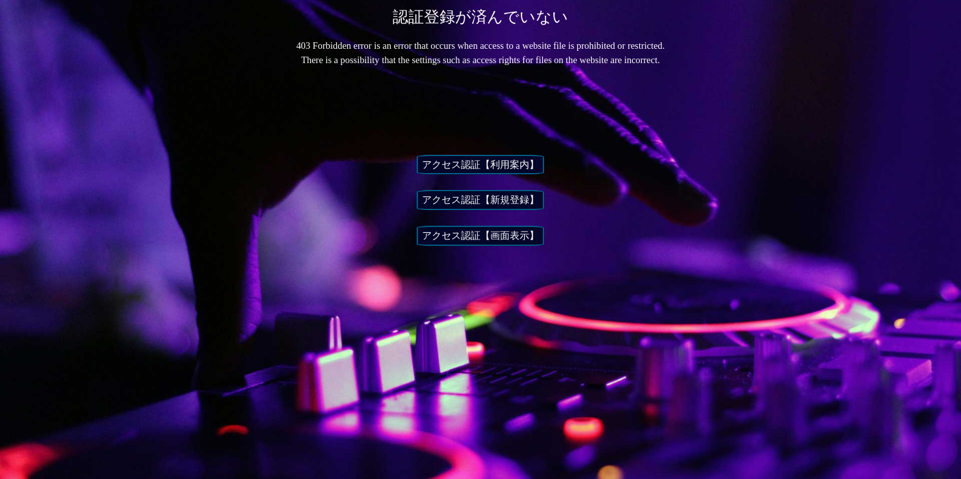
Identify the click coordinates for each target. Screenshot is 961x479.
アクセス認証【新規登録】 (480, 200)
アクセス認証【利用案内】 (480, 164)
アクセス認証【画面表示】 (480, 235)
